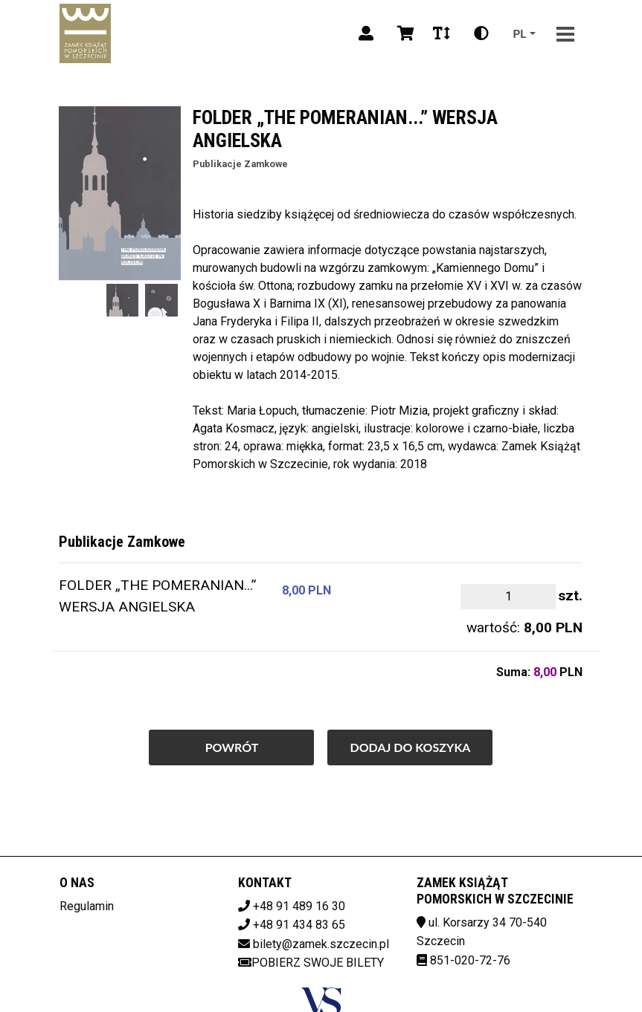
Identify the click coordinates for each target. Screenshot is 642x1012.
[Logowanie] (366, 33)
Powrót (232, 747)
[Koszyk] (403, 33)
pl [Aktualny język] (519, 33)
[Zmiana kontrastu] (481, 33)
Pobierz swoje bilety (311, 963)
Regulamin (87, 906)
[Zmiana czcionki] (441, 33)
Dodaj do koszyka (410, 747)
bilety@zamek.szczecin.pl (321, 944)
